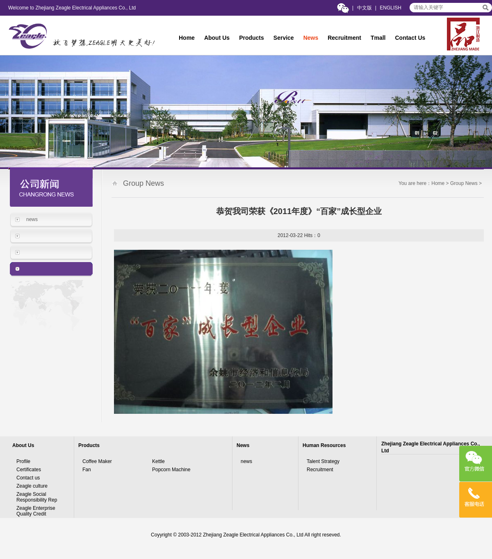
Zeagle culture (32, 486)
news (32, 219)
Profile (23, 461)
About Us (217, 37)
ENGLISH (390, 8)
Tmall (378, 37)
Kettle (158, 461)
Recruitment (344, 37)
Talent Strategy (323, 461)
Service (283, 37)
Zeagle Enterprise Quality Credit (35, 511)
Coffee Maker (97, 461)
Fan (86, 469)
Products (251, 37)
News (311, 37)
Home (187, 37)
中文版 (364, 8)
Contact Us (410, 37)
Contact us (28, 478)
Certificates (28, 469)
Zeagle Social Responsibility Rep (36, 497)
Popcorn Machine (171, 469)
